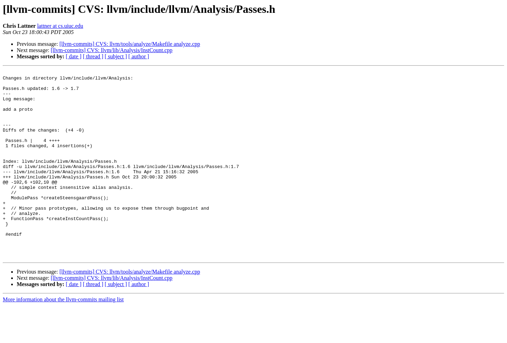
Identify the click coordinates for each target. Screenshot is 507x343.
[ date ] (73, 56)
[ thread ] (93, 56)
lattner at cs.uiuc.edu (60, 26)
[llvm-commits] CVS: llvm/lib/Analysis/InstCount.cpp (112, 50)
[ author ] (138, 56)
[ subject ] (116, 56)
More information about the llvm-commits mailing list (63, 337)
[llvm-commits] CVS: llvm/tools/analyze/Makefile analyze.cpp (130, 44)
